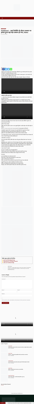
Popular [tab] (6, 343)
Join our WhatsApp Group (9, 260)
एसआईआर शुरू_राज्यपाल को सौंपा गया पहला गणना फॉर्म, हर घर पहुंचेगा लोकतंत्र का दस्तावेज (20, 347)
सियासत (13, 375)
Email (18, 290)
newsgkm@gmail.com (11, 269)
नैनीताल (5, 28)
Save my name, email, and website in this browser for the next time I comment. (16, 300)
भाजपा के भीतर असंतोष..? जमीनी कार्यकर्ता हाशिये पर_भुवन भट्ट (16, 376)
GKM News (5, 34)
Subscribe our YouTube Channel (10, 261)
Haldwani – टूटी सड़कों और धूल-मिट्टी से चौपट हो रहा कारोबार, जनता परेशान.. (18, 354)
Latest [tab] (2, 343)
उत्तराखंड (2, 28)
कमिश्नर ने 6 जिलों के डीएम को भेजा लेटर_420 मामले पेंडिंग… (15, 369)
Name (3, 290)
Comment (4, 279)
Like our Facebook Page (8, 262)
